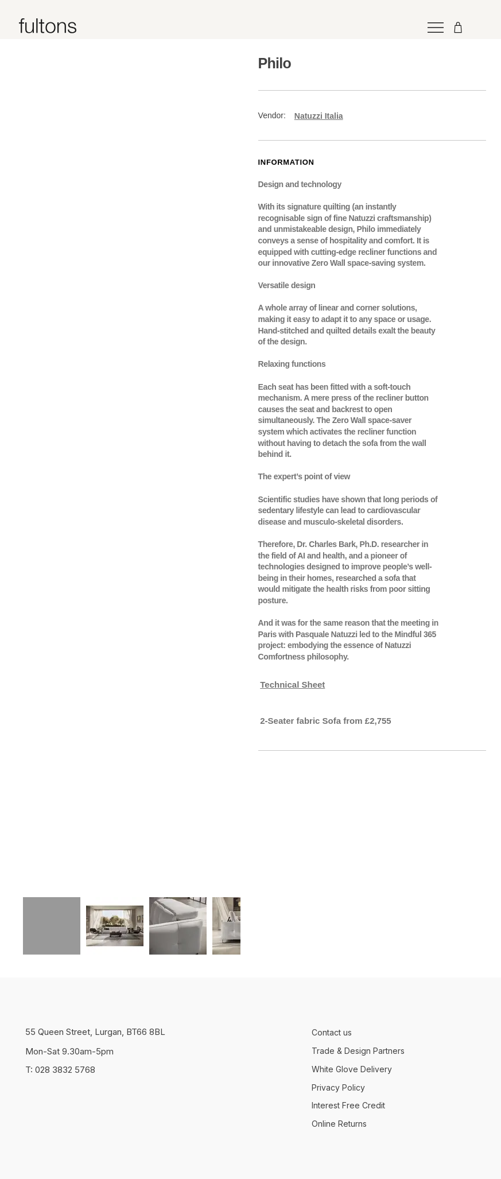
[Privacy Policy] (394, 1087)
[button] (350, 720)
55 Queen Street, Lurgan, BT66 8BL (95, 1031)
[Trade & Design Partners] (394, 1051)
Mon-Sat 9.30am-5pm (69, 1051)
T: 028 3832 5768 (60, 1069)
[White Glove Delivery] (394, 1069)
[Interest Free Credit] (394, 1106)
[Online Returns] (394, 1124)
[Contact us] (394, 1032)
